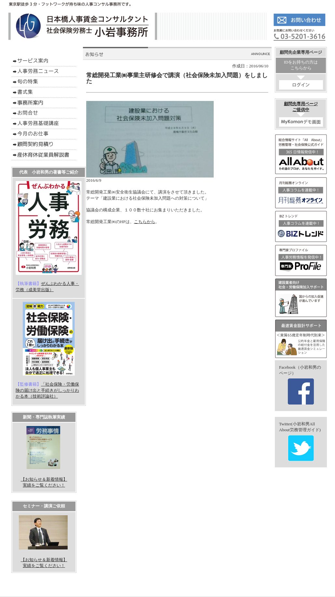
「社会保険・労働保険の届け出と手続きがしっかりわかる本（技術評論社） (47, 390)
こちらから (144, 221)
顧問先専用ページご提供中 (301, 114)
